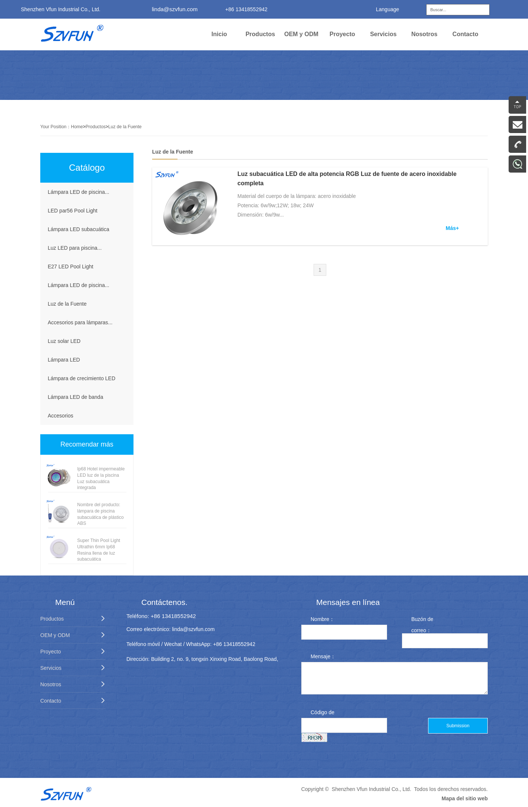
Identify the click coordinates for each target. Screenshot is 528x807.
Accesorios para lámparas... (80, 322)
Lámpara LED (64, 360)
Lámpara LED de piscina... (78, 192)
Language (387, 9)
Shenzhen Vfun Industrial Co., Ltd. (371, 789)
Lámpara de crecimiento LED (81, 378)
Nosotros (424, 34)
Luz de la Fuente (124, 126)
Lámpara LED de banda (75, 397)
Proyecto (342, 34)
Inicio (219, 34)
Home (77, 126)
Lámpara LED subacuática (78, 229)
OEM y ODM (301, 34)
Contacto (465, 34)
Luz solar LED (64, 341)
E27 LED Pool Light (70, 266)
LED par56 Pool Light (72, 211)
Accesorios (60, 416)
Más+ (452, 228)
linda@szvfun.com (175, 9)
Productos (260, 34)
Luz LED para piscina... (75, 248)
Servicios (383, 34)
